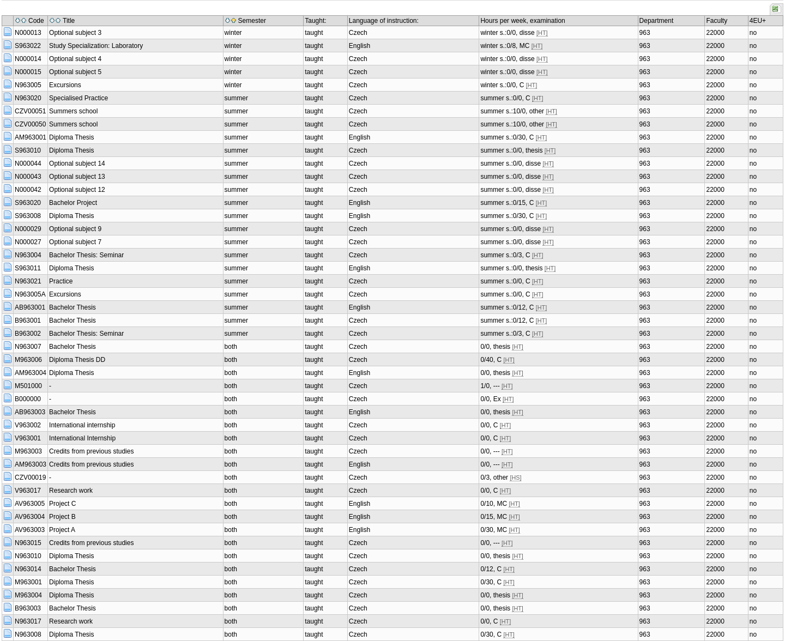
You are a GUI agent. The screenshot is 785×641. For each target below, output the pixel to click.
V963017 (28, 490)
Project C (62, 503)
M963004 (28, 595)
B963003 (28, 608)
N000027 (28, 242)
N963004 (28, 255)
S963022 (28, 46)
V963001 (28, 438)
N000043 (28, 176)
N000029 (28, 229)
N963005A (30, 294)
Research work (71, 490)
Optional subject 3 (75, 33)
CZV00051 (30, 111)
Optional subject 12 (77, 189)
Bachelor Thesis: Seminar (86, 255)
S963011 (28, 268)
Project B (62, 517)
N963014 (28, 569)
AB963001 (30, 307)
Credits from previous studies (91, 451)
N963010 (28, 556)
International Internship (82, 438)
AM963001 (30, 137)
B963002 (28, 333)
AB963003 (30, 412)
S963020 (28, 203)
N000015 (28, 72)
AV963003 (30, 530)
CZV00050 (30, 124)
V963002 (28, 425)
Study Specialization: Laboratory (96, 46)
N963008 (28, 634)
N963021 (28, 281)
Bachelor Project (73, 203)
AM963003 (30, 464)
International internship (82, 425)
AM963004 (30, 373)
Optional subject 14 (77, 163)
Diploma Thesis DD (77, 360)
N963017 (28, 621)
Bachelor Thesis (72, 307)
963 (644, 33)
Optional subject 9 (75, 229)
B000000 (28, 399)
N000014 (28, 59)
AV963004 (30, 517)
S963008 (28, 216)
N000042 (28, 189)
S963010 (28, 150)
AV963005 (30, 503)
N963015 (28, 543)
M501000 (28, 386)
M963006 (28, 360)
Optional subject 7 (75, 242)
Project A (62, 530)
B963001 (28, 320)
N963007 (28, 346)
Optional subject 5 (75, 72)
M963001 (28, 582)
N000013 (28, 33)
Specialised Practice (78, 98)
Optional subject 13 (77, 176)
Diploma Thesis (71, 137)
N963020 (28, 98)
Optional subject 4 (75, 59)
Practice (61, 281)
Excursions (65, 85)
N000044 (28, 163)
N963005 (28, 85)
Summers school (73, 111)
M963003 (28, 451)
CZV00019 (30, 477)
